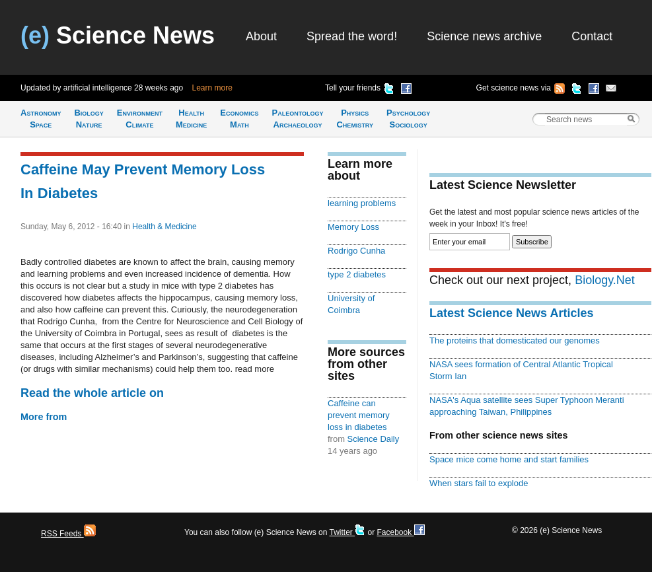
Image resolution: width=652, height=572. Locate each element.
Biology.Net (605, 280)
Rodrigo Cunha (356, 251)
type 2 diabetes (357, 274)
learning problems (362, 203)
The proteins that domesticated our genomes (514, 340)
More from (43, 416)
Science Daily (373, 439)
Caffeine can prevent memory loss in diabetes (359, 415)
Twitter (347, 532)
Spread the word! (352, 36)
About (261, 36)
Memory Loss (353, 227)
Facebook (400, 532)
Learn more (212, 87)
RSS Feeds (68, 533)
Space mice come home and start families (509, 459)
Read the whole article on (92, 393)
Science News (117, 35)
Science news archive (484, 36)
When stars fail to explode (478, 483)
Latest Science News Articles (511, 313)
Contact (591, 36)
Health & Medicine (164, 226)
